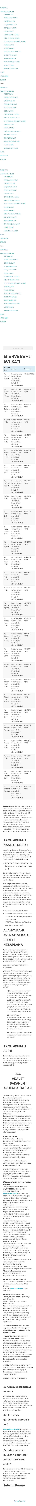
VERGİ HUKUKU (9, 65)
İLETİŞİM (3, 80)
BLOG (2, 72)
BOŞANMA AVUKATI (10, 25)
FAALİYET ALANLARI (7, 12)
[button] (18, 84)
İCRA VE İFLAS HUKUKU (11, 38)
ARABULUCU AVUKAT (11, 18)
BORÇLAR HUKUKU (10, 28)
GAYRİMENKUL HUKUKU (11, 35)
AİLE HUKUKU (8, 14)
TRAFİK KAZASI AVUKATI (12, 62)
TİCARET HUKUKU (10, 58)
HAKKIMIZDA (4, 76)
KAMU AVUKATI (9, 45)
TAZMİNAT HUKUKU (10, 55)
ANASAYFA (3, 8)
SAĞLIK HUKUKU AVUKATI (12, 52)
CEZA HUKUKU (8, 31)
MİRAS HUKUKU (9, 48)
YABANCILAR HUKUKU (11, 68)
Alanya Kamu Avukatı (11, 1429)
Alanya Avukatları (20, 1501)
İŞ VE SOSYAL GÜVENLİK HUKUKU (15, 41)
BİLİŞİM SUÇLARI (9, 21)
